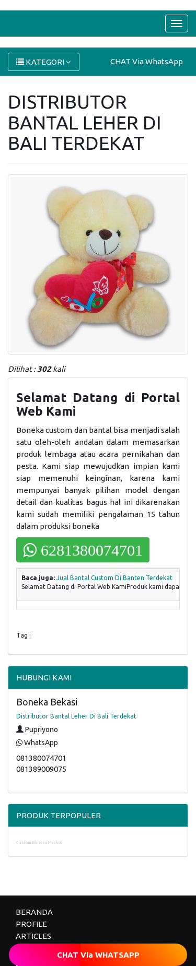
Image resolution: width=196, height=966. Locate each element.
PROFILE (31, 924)
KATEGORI (43, 61)
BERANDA (34, 912)
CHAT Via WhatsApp (146, 61)
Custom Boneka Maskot (39, 842)
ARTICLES (33, 936)
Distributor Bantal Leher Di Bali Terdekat (76, 716)
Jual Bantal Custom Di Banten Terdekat (114, 577)
